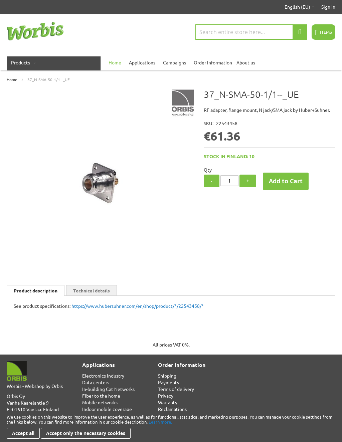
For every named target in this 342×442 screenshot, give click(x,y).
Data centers (95, 382)
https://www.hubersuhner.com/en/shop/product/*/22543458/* (137, 306)
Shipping (167, 376)
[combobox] (251, 32)
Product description (35, 290)
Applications (142, 62)
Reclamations (172, 409)
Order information (213, 62)
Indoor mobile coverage (107, 409)
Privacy (165, 396)
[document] (171, 426)
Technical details (91, 290)
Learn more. (160, 422)
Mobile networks (100, 402)
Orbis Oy (16, 396)
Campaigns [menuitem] (174, 62)
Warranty (167, 402)
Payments (168, 382)
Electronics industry (103, 376)
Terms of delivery (176, 389)
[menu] (171, 62)
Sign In (328, 7)
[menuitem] (22, 62)
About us (245, 62)
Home (12, 79)
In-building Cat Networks (108, 389)
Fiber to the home (101, 396)
